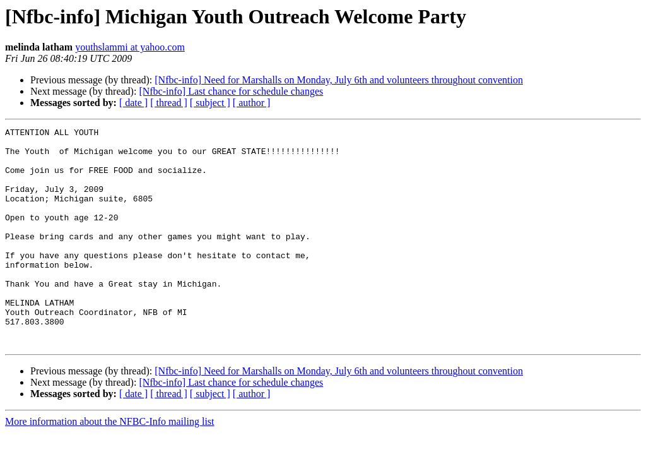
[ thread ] (168, 102)
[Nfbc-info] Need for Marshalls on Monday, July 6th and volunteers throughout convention (339, 79)
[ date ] (133, 102)
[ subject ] (210, 102)
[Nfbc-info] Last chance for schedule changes (231, 91)
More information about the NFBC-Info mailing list (109, 465)
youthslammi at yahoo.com (130, 47)
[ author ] (252, 102)
